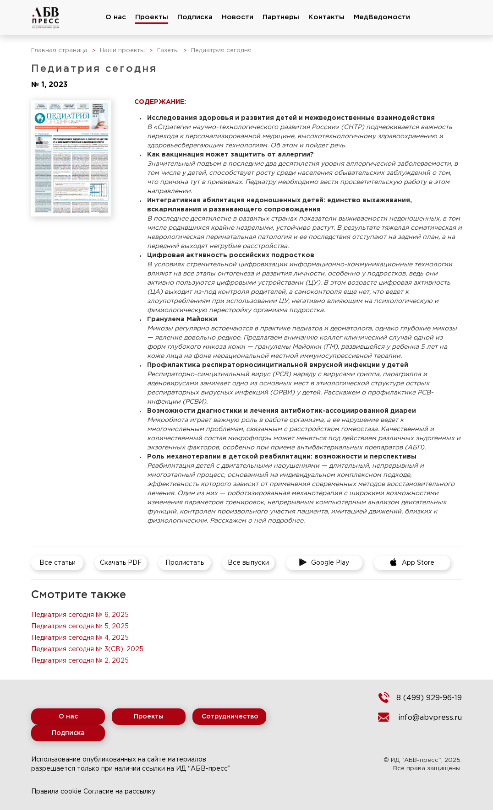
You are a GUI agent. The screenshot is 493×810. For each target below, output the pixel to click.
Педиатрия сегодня (221, 50)
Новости (237, 17)
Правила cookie (56, 791)
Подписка (195, 17)
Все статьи (57, 563)
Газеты (168, 50)
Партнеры (281, 17)
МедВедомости (382, 17)
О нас (115, 17)
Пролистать (184, 563)
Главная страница (59, 50)
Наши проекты (122, 50)
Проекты (151, 17)
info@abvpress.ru (430, 717)
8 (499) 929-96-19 (429, 698)
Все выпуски (248, 563)
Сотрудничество (230, 716)
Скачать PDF (121, 563)
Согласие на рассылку (119, 791)
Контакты (326, 17)
